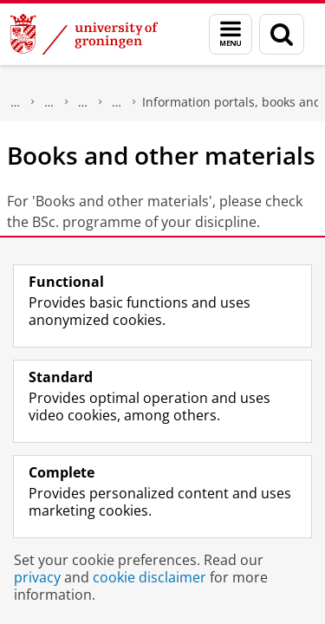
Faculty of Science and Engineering (49, 102)
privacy (37, 577)
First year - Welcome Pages (117, 102)
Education (83, 102)
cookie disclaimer (149, 577)
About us (15, 102)
